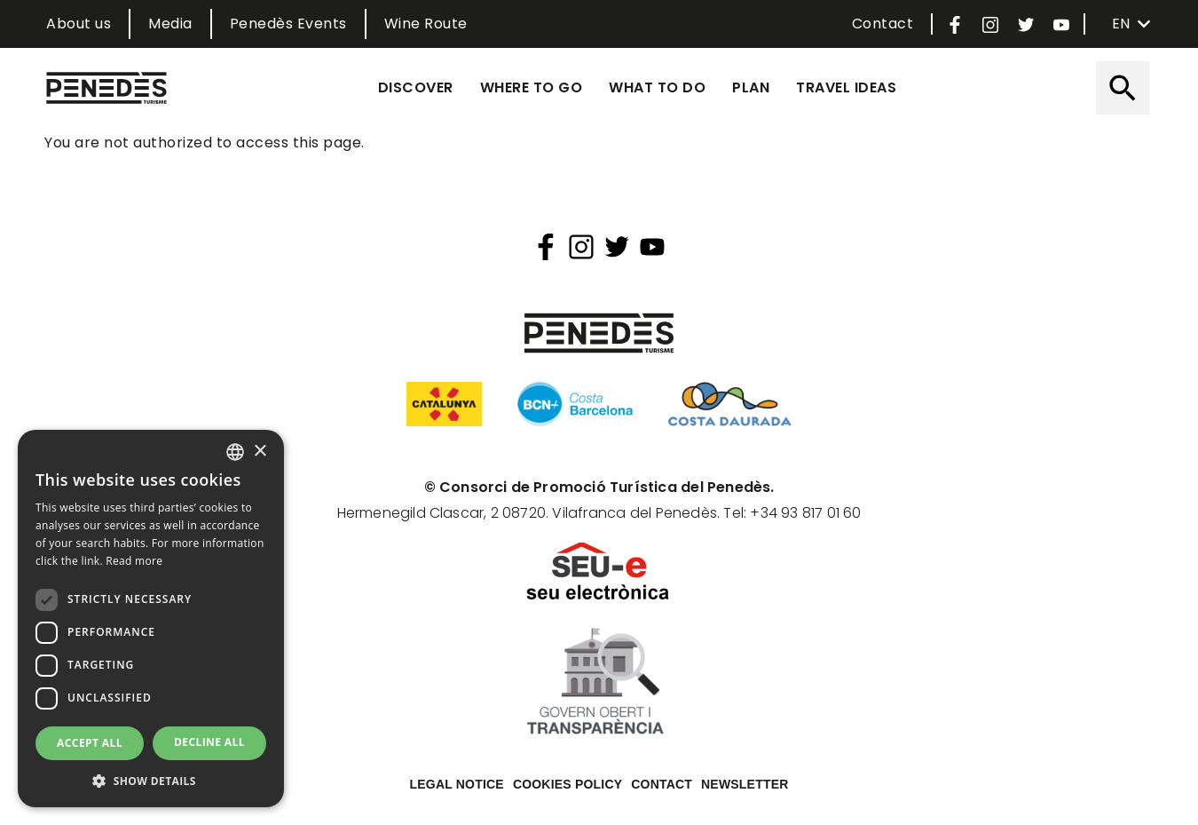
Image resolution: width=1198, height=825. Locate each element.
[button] (150, 780)
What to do (657, 87)
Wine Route (426, 23)
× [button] (259, 451)
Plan (750, 87)
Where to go (531, 87)
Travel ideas (846, 87)
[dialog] (151, 618)
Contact (883, 23)
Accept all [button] (89, 742)
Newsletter (744, 784)
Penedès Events (288, 23)
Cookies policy (567, 784)
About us (78, 23)
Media (170, 23)
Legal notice (457, 784)
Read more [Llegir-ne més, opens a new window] (134, 560)
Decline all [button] (209, 742)
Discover (415, 87)
